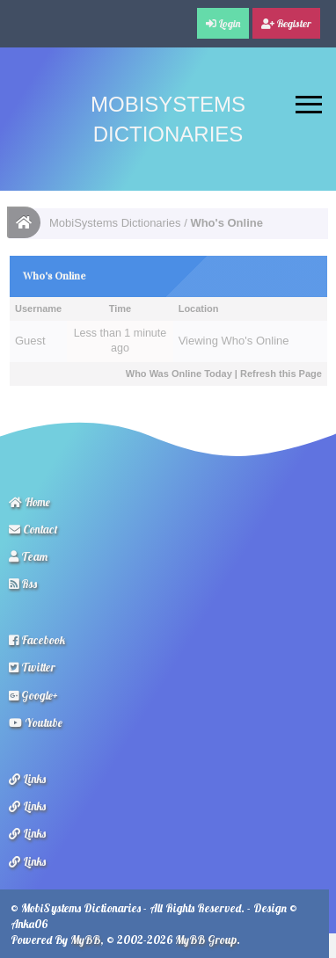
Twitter (32, 667)
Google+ (33, 695)
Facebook (37, 640)
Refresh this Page (281, 373)
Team (28, 556)
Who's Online (255, 340)
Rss (23, 584)
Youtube (35, 722)
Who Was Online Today (179, 373)
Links (27, 779)
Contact (33, 529)
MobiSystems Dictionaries (115, 222)
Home (29, 502)
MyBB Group (206, 940)
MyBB (85, 940)
